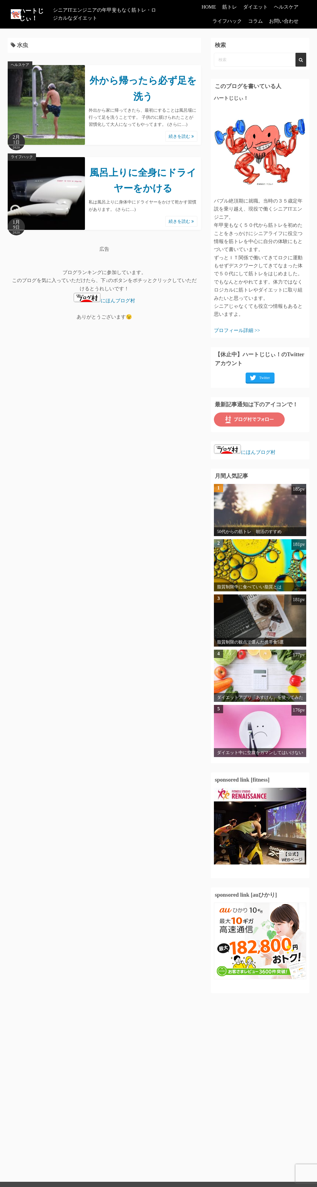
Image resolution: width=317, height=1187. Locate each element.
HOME (209, 7)
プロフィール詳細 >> (237, 330)
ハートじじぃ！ (34, 14)
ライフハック (227, 21)
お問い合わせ (284, 21)
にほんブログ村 (104, 300)
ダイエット (255, 7)
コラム (255, 21)
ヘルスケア (286, 7)
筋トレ (229, 7)
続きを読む (181, 136)
